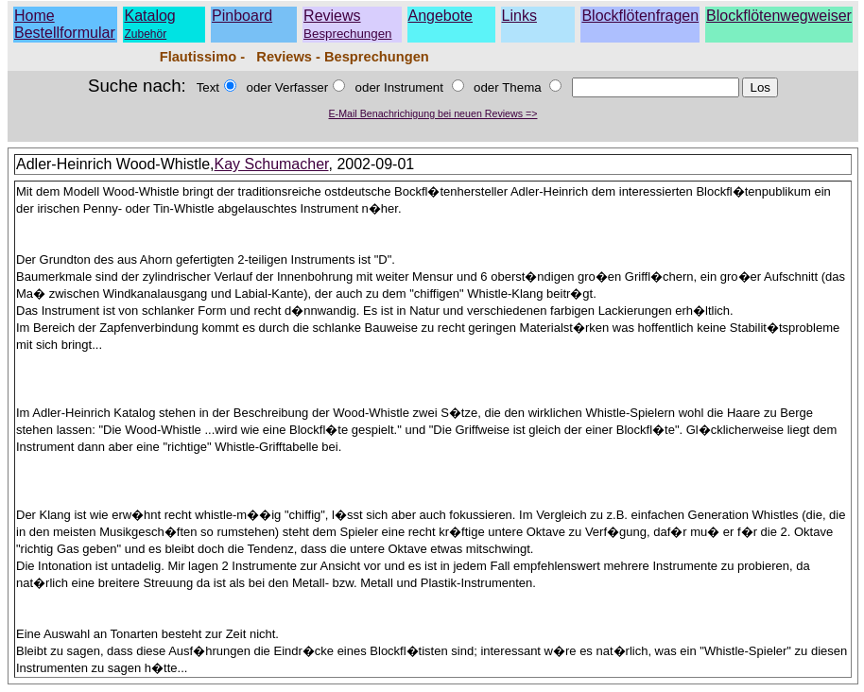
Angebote (441, 16)
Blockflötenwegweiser (779, 16)
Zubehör (145, 34)
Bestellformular (64, 33)
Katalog (149, 16)
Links (519, 16)
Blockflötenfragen (640, 16)
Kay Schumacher (272, 164)
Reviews (347, 24)
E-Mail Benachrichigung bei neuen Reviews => (433, 113)
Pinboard (242, 16)
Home (34, 16)
